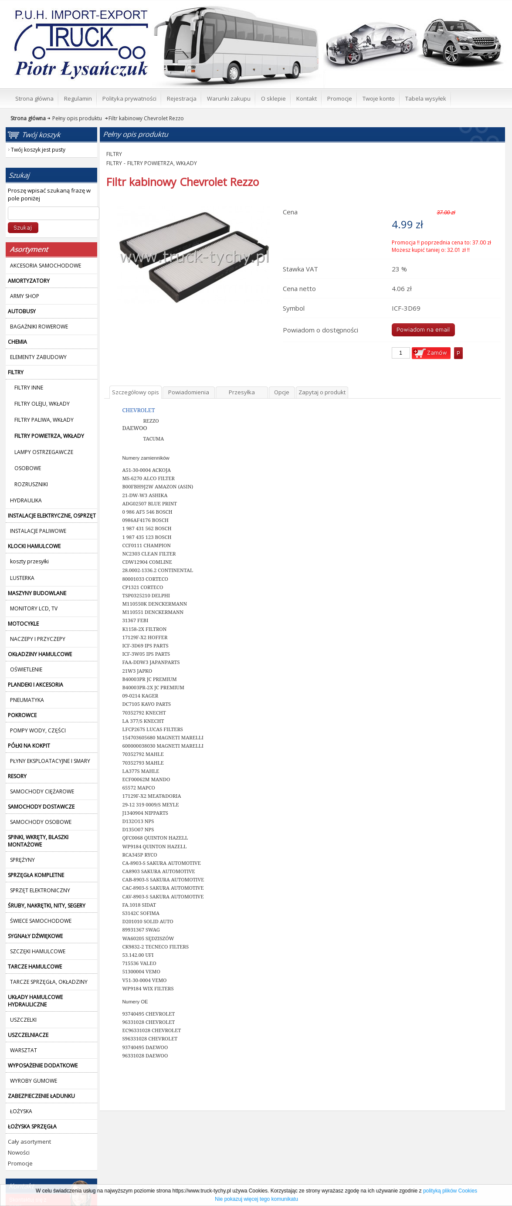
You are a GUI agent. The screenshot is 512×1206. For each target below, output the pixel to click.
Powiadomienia (188, 392)
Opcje (281, 392)
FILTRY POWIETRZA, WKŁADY (162, 163)
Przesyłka (242, 392)
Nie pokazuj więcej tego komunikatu (256, 1199)
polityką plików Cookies (450, 1191)
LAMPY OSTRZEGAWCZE (43, 452)
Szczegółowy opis (135, 392)
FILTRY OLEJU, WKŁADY (42, 403)
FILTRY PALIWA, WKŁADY (44, 419)
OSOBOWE (27, 468)
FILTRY (114, 154)
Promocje (20, 1163)
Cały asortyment (29, 1141)
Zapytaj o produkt (322, 392)
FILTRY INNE (28, 387)
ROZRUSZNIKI (31, 484)
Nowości (19, 1152)
